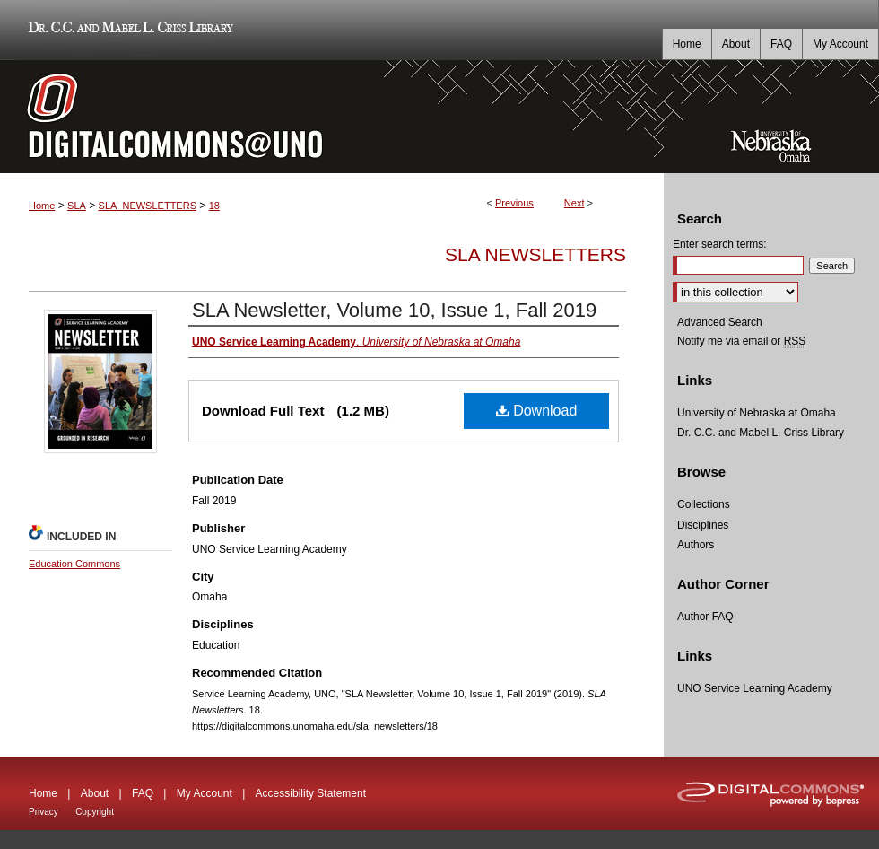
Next (574, 202)
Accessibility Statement (311, 793)
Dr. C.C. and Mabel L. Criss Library (128, 30)
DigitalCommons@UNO (332, 116)
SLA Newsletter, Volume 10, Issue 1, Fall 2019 (394, 310)
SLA (76, 205)
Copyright (94, 812)
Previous (514, 202)
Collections (703, 504)
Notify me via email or (741, 341)
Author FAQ (705, 616)
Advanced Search (719, 322)
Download (537, 410)
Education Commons (74, 563)
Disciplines (702, 525)
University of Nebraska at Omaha (756, 413)
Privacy (43, 812)
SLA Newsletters (535, 254)
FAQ (142, 793)
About (95, 793)
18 (214, 205)
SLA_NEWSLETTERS (147, 205)
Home (42, 205)
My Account (204, 793)
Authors (695, 544)
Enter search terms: (720, 244)
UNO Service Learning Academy (754, 688)
